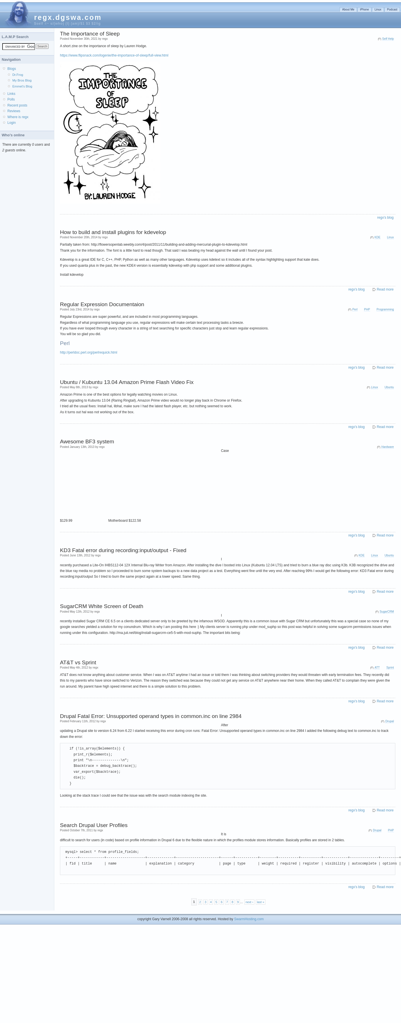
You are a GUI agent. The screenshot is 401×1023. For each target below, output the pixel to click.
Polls (11, 99)
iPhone (364, 9)
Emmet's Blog (22, 86)
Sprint (390, 667)
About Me (348, 9)
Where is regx (17, 117)
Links (11, 94)
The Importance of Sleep (90, 34)
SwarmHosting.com (249, 919)
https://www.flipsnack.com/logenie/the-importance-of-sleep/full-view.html (114, 55)
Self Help (388, 38)
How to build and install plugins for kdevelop (113, 232)
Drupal (389, 721)
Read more (385, 289)
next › (249, 902)
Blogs (11, 69)
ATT (377, 667)
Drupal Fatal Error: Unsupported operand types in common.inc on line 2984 (151, 716)
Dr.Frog (17, 74)
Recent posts (17, 105)
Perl (355, 309)
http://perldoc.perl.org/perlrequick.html (88, 352)
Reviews (13, 111)
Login (11, 123)
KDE (378, 237)
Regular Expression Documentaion (102, 304)
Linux (378, 9)
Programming (385, 309)
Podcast (392, 9)
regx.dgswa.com (68, 17)
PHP (367, 309)
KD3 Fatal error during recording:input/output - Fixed (123, 550)
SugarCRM (387, 611)
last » (260, 902)
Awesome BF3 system (87, 441)
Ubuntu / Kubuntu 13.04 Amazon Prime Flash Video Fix (127, 382)
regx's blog (385, 218)
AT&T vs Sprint (78, 662)
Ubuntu (389, 387)
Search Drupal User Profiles (94, 825)
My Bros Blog (22, 80)
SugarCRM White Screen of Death (101, 606)
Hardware (387, 446)
